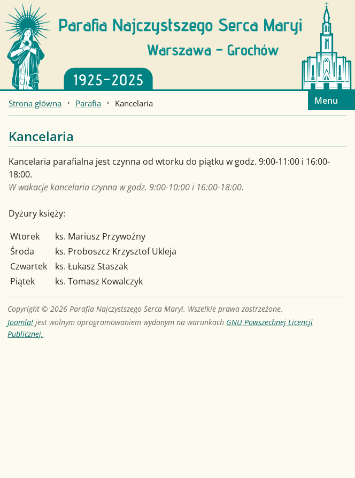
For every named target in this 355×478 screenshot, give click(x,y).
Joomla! (20, 322)
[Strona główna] (177, 44)
